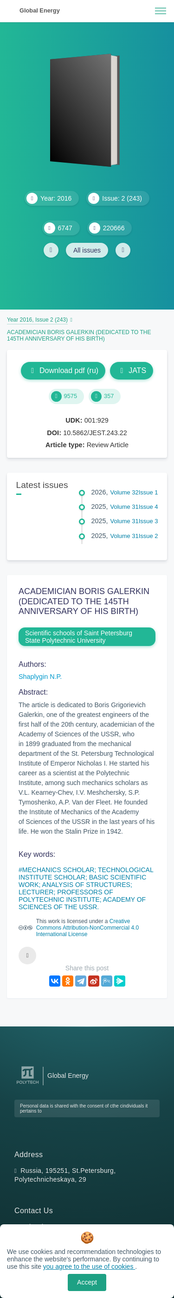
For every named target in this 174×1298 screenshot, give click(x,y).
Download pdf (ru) (63, 370)
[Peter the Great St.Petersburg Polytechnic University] (27, 1084)
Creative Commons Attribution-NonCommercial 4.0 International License (87, 927)
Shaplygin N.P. (40, 676)
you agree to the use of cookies (89, 1266)
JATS (131, 370)
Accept (87, 1282)
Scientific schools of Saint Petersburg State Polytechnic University (78, 636)
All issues (87, 250)
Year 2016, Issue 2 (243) (37, 320)
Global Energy (39, 10)
